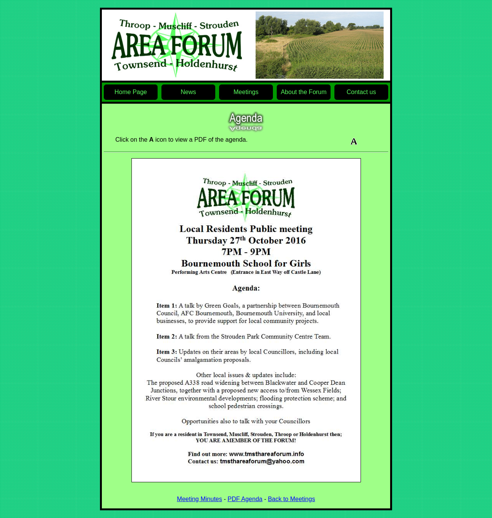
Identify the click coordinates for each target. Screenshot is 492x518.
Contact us (361, 92)
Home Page (131, 92)
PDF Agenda (245, 499)
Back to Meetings (291, 499)
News (188, 92)
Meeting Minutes (199, 499)
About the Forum (303, 92)
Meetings (246, 92)
